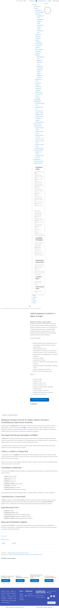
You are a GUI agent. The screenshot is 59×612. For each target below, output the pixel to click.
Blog (33, 299)
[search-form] (50, 3)
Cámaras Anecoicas (39, 116)
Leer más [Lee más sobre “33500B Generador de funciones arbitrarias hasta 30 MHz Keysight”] (35, 581)
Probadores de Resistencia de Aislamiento (38, 88)
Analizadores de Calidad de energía (40, 21)
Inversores (38, 157)
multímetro (24, 554)
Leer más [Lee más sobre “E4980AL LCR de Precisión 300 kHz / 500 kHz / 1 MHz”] (7, 581)
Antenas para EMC (39, 110)
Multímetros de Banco (18, 308)
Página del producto (5, 539)
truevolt (42, 554)
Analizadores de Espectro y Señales (40, 27)
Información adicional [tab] (13, 415)
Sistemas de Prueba (39, 148)
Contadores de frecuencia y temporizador (38, 36)
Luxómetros (38, 53)
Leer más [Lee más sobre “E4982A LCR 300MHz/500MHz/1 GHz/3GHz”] (21, 581)
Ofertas (34, 295)
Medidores (38, 54)
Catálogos (35, 297)
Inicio (2, 308)
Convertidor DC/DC (40, 155)
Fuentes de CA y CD (40, 138)
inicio (21, 592)
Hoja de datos (4, 536)
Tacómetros (38, 97)
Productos (35, 4)
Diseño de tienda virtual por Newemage (44, 608)
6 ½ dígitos (10, 554)
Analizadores (38, 14)
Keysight (19, 554)
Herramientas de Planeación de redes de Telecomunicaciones (38, 161)
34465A (6, 554)
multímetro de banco (29, 554)
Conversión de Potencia (39, 150)
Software (37, 96)
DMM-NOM (15, 554)
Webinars (34, 300)
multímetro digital (37, 554)
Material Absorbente (40, 122)
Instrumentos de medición (8, 308)
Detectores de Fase (39, 43)
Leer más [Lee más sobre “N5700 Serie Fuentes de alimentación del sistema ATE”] (50, 581)
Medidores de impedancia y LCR (40, 62)
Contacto (34, 302)
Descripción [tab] (5, 415)
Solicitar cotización (39, 399)
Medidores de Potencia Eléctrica (40, 71)
